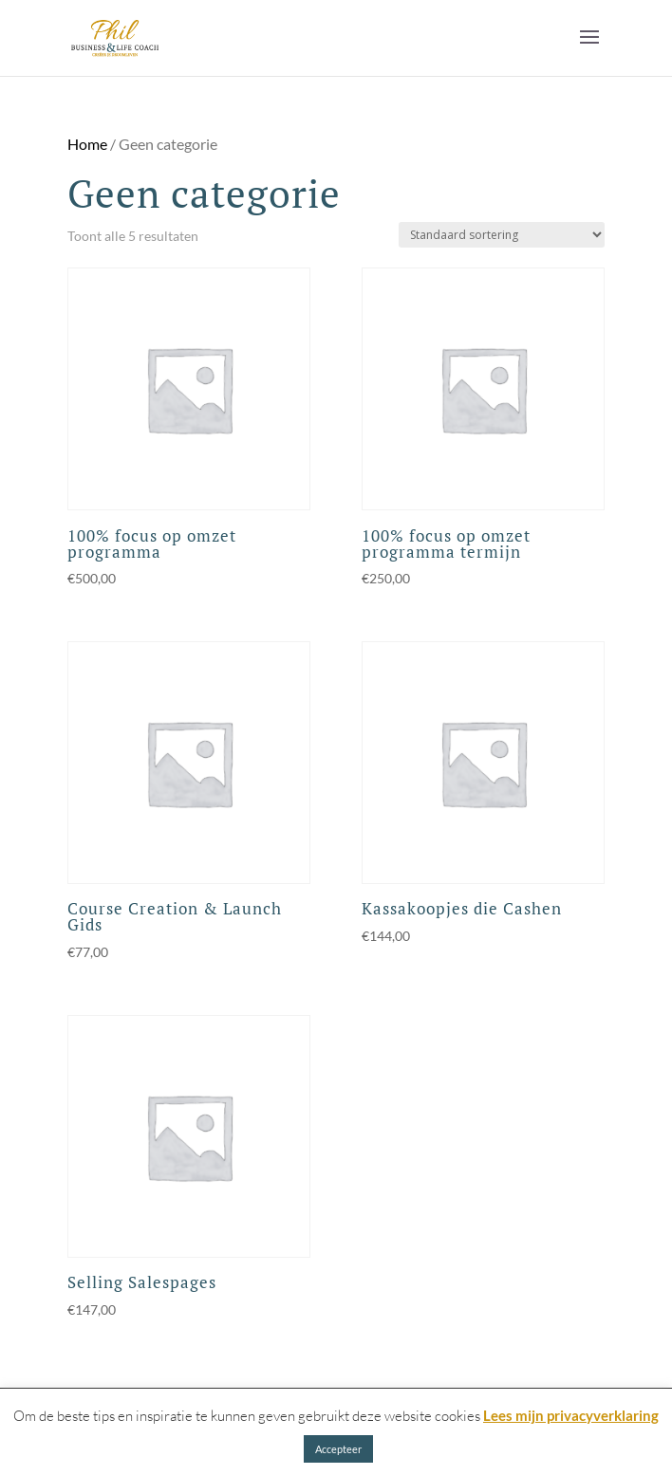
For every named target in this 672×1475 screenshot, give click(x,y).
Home (87, 144)
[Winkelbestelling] (502, 235)
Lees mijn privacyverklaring (571, 1415)
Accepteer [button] (338, 1449)
